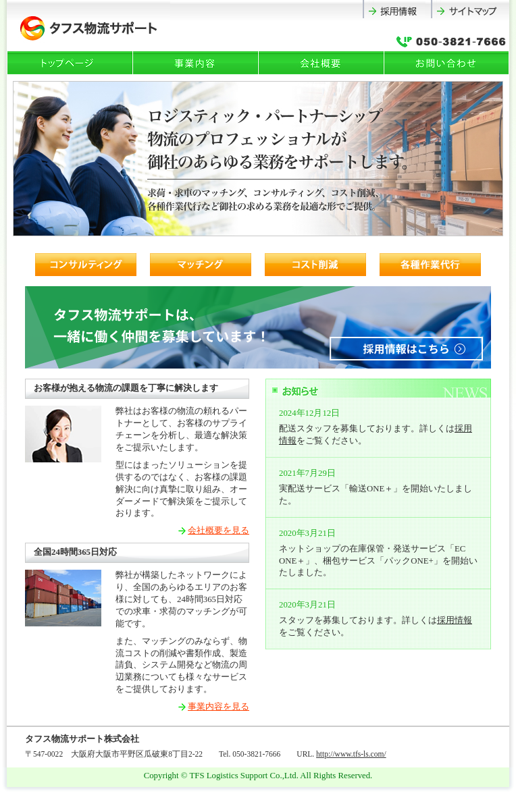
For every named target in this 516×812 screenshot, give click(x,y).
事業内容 (196, 62)
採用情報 (397, 9)
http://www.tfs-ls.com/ (351, 754)
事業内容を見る (218, 706)
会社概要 (321, 62)
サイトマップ (470, 9)
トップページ (70, 62)
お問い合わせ (447, 62)
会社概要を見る (218, 530)
